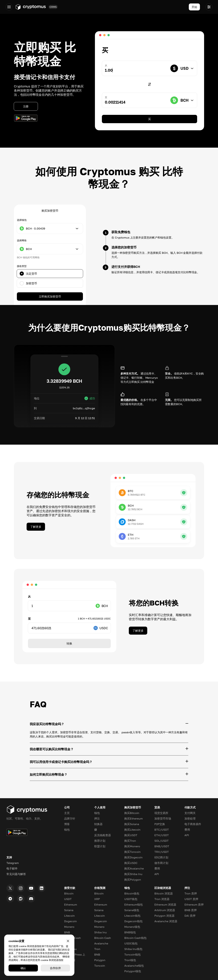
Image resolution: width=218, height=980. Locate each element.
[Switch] (149, 84)
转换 (69, 643)
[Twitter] (10, 888)
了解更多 (35, 526)
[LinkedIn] (41, 888)
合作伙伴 (55, 968)
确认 (23, 968)
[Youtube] (31, 888)
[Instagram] (21, 888)
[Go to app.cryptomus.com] (30, 7)
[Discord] (31, 898)
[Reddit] (21, 898)
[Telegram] (10, 898)
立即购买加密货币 (50, 296)
